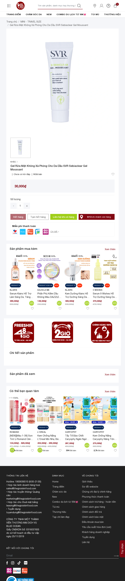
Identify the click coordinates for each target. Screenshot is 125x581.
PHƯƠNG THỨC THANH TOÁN (95, 508)
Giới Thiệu (87, 492)
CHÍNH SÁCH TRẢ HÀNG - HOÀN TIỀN (99, 513)
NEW (49, 14)
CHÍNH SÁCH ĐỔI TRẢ (92, 523)
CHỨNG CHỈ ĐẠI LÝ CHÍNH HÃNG (96, 502)
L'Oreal (41, 443)
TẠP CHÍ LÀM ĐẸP (60, 528)
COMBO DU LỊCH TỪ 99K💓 (71, 14)
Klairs (13, 301)
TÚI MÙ (95, 14)
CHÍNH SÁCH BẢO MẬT (93, 528)
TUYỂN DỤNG (88, 548)
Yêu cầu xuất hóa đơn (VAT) (96, 538)
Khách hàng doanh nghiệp (96, 543)
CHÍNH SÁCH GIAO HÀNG (93, 518)
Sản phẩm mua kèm (23, 259)
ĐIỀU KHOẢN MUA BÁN (93, 533)
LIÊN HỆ (86, 553)
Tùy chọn (122, 540)
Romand (14, 443)
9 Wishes (98, 301)
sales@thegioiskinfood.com (21, 499)
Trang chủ (11, 32)
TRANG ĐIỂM (13, 14)
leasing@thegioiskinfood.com (22, 516)
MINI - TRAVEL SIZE (31, 32)
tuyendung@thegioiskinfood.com (24, 523)
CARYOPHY (70, 443)
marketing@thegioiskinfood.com (23, 509)
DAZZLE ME (43, 301)
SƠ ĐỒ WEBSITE (90, 497)
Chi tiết (54, 242)
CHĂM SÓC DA (34, 14)
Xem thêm (110, 260)
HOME (55, 492)
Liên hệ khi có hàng (63, 228)
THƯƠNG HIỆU (112, 14)
